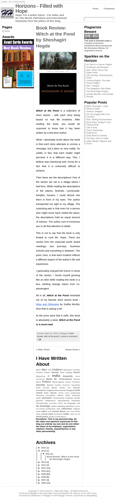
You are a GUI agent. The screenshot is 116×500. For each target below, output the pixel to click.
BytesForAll (67, 493)
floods (77, 398)
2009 (43, 474)
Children (57, 369)
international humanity (69, 401)
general (39, 401)
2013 (43, 462)
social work (47, 414)
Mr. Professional (63, 379)
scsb (49, 411)
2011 (43, 468)
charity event (63, 393)
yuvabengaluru (61, 417)
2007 (43, 480)
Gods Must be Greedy (96, 135)
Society (40, 384)
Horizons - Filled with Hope (39, 8)
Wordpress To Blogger (41, 495)
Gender (55, 372)
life (37, 406)
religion (76, 409)
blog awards (60, 390)
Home (4, 2)
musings (45, 406)
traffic (66, 414)
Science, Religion (94, 111)
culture (60, 395)
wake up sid (75, 414)
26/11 (38, 370)
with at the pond (51, 336)
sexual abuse (59, 411)
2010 (43, 471)
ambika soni (65, 388)
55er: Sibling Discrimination (99, 119)
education (47, 398)
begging (50, 390)
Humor (76, 372)
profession (51, 409)
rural (38, 411)
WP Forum (92, 493)
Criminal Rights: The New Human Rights (98, 81)
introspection (42, 403)
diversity (76, 395)
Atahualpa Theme (51, 493)
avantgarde (41, 390)
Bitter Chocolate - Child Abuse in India (97, 107)
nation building (58, 406)
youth (51, 417)
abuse (54, 388)
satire (44, 411)
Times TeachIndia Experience (94, 131)
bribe (46, 393)
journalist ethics (56, 403)
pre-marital (40, 409)
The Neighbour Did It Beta (98, 88)
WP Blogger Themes (63, 495)
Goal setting (66, 372)
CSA (49, 370)
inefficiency (50, 401)
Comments (109, 8)
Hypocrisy (40, 376)
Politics (46, 381)
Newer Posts (72, 349)
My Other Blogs (17, 2)
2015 (43, 451)
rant (58, 409)
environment (58, 398)
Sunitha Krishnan (62, 385)
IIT (49, 376)
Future (47, 372)
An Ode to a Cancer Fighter (99, 64)
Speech (50, 385)
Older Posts (44, 349)
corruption (50, 395)
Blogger (33, 493)
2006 (43, 483)
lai (65, 403)
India (56, 375)
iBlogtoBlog (92, 495)
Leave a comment (69, 336)
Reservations (58, 382)
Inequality (68, 376)
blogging (70, 390)
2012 (43, 465)
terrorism (58, 414)
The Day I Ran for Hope (97, 138)
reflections (66, 408)
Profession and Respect (97, 67)
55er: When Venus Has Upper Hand (97, 71)
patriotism (70, 406)
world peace (42, 416)
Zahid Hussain (42, 388)
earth (38, 398)
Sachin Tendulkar (72, 382)
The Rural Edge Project (97, 91)
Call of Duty (91, 127)
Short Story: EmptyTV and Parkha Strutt (98, 123)
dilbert (67, 395)
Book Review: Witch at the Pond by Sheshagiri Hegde (63, 457)
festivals (69, 398)
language (71, 403)
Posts (95, 8)
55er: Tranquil (92, 86)
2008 (43, 477)
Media (49, 379)
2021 (43, 447)
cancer (53, 393)
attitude (76, 388)
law (78, 403)
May (48, 454)
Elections (67, 370)
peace (77, 406)
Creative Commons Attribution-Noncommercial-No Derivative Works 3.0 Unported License (98, 47)
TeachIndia (75, 385)
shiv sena (70, 411)
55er (44, 369)
